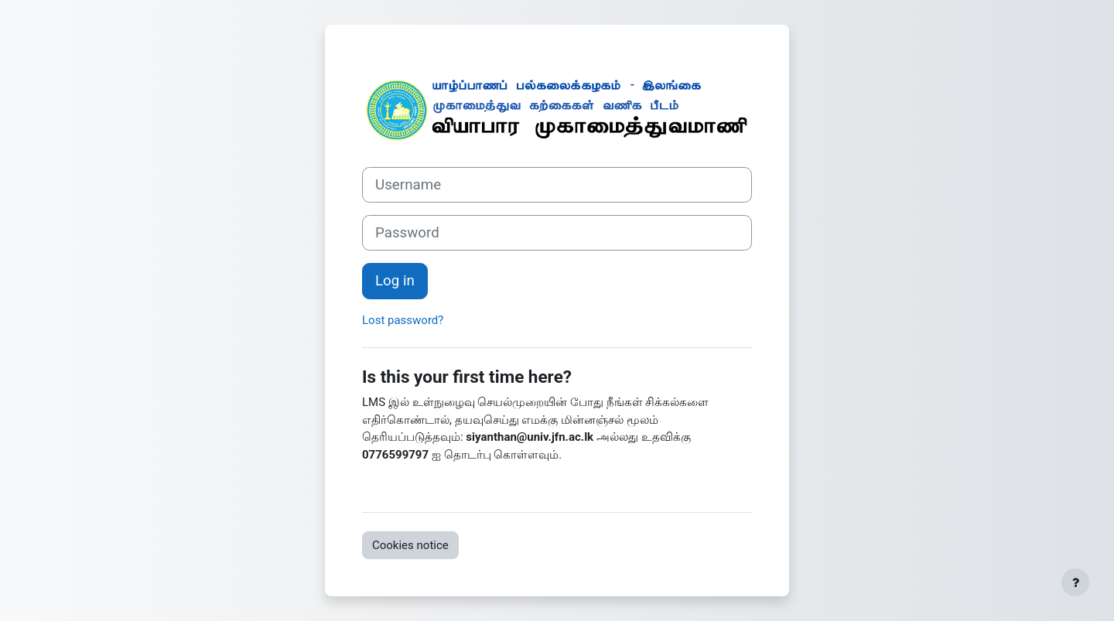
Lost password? (402, 320)
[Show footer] (1075, 582)
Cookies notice (410, 545)
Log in (395, 280)
